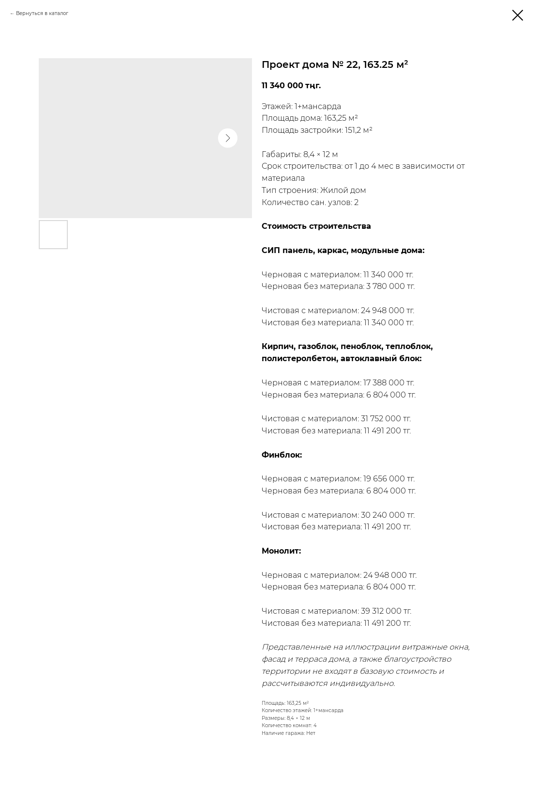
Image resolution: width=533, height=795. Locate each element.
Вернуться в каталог (42, 13)
